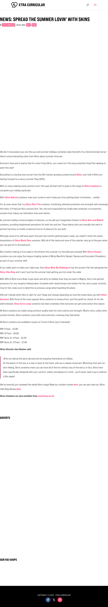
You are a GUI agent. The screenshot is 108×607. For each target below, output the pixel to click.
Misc (28, 25)
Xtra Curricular (9, 25)
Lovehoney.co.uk (46, 395)
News (34, 25)
